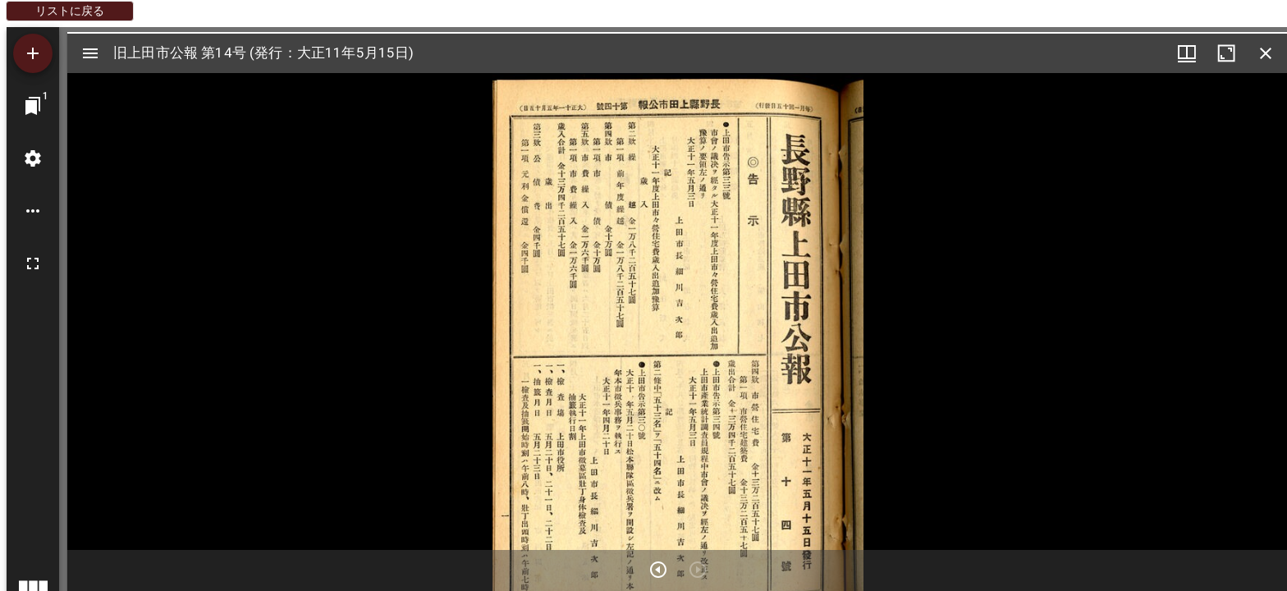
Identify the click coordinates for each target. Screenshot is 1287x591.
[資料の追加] (33, 53)
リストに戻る (69, 10)
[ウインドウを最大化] (1226, 53)
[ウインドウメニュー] (1187, 53)
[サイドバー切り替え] (90, 53)
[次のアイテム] (658, 569)
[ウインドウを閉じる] (1265, 53)
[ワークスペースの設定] (33, 158)
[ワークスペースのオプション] (33, 211)
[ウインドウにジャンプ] (33, 106)
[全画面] (33, 263)
